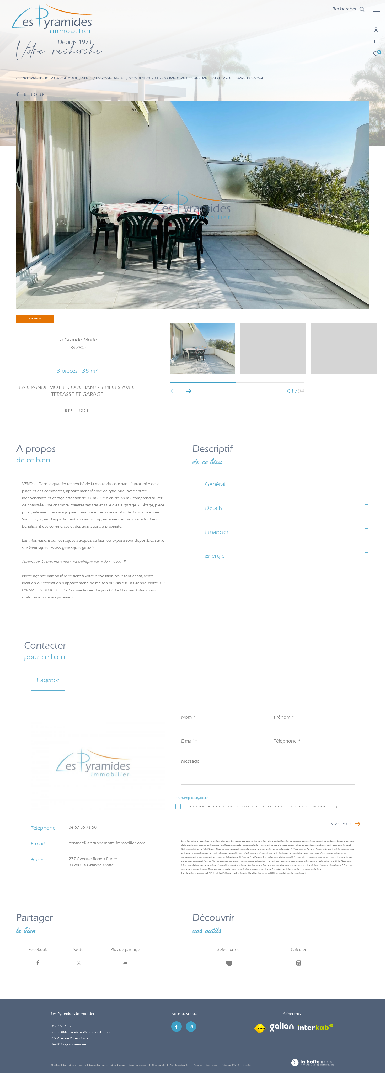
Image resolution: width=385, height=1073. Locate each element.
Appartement (139, 78)
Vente (87, 78)
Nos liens (212, 1065)
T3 (156, 78)
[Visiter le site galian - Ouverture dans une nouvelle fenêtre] (282, 1027)
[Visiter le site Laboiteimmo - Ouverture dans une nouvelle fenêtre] (312, 1063)
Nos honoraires (138, 1065)
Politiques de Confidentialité (236, 873)
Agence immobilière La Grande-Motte (47, 78)
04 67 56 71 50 (83, 827)
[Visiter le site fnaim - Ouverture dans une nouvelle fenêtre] (260, 1027)
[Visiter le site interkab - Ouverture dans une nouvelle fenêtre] (315, 1027)
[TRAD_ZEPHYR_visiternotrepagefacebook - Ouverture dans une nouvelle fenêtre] (176, 1026)
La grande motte (110, 78)
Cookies (247, 1065)
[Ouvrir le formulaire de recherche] (349, 9)
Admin (198, 1065)
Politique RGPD (230, 1065)
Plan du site (159, 1065)
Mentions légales (180, 1065)
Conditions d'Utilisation (270, 873)
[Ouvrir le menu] (376, 9)
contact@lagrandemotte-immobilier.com (107, 843)
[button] (188, 391)
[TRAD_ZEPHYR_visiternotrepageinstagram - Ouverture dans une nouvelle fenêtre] (191, 1026)
